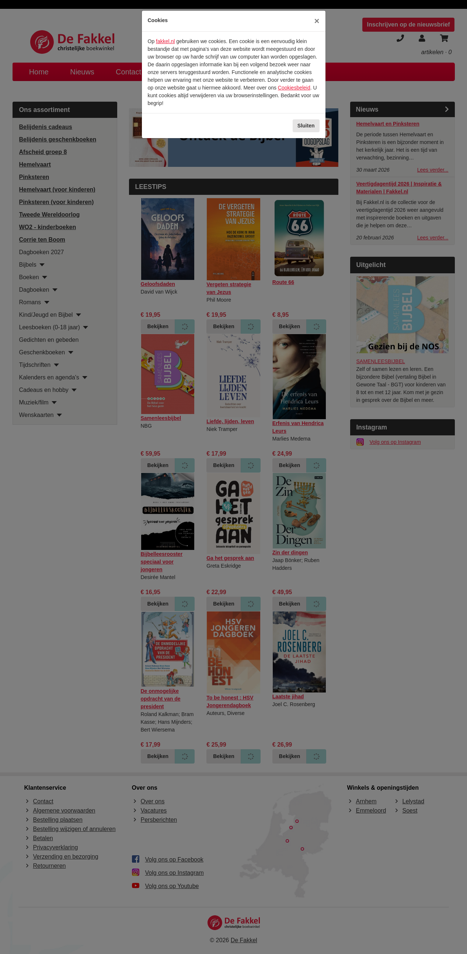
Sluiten (306, 126)
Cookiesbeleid (294, 88)
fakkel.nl (165, 41)
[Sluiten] (316, 21)
